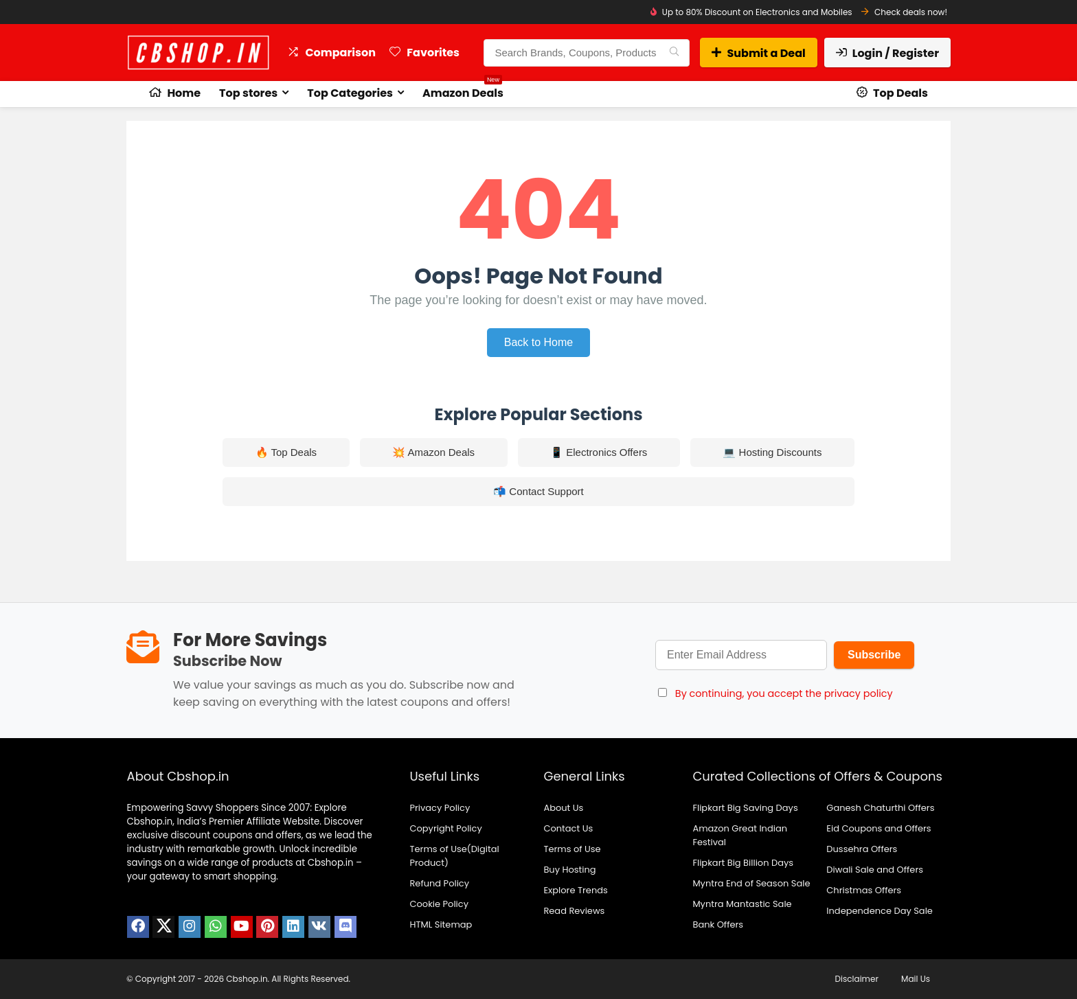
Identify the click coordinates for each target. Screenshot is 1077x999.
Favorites (424, 52)
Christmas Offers (863, 890)
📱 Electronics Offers (598, 452)
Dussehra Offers (861, 849)
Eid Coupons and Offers (878, 828)
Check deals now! (910, 12)
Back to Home (538, 342)
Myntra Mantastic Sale (741, 903)
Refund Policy (439, 883)
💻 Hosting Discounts (772, 452)
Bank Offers (717, 924)
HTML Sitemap (440, 924)
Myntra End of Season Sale (751, 883)
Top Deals (892, 93)
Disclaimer (856, 979)
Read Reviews (573, 910)
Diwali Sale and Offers (874, 869)
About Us (563, 807)
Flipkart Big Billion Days (742, 862)
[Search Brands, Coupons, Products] (674, 53)
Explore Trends (575, 890)
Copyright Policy (445, 828)
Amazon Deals (462, 91)
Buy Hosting (569, 869)
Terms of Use (571, 849)
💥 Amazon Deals (433, 452)
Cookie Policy (438, 903)
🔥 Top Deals (286, 452)
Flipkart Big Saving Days (744, 807)
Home (175, 93)
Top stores (248, 93)
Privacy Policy (439, 807)
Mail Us (915, 979)
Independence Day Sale (879, 910)
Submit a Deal (758, 53)
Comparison (332, 52)
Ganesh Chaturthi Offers (880, 807)
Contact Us (568, 828)
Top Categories (350, 93)
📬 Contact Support (538, 491)
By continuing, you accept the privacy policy (784, 693)
